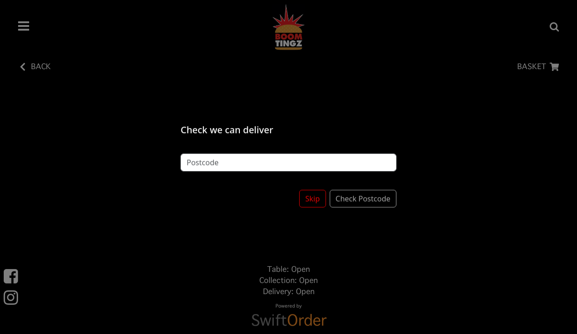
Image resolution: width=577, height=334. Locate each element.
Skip (312, 191)
